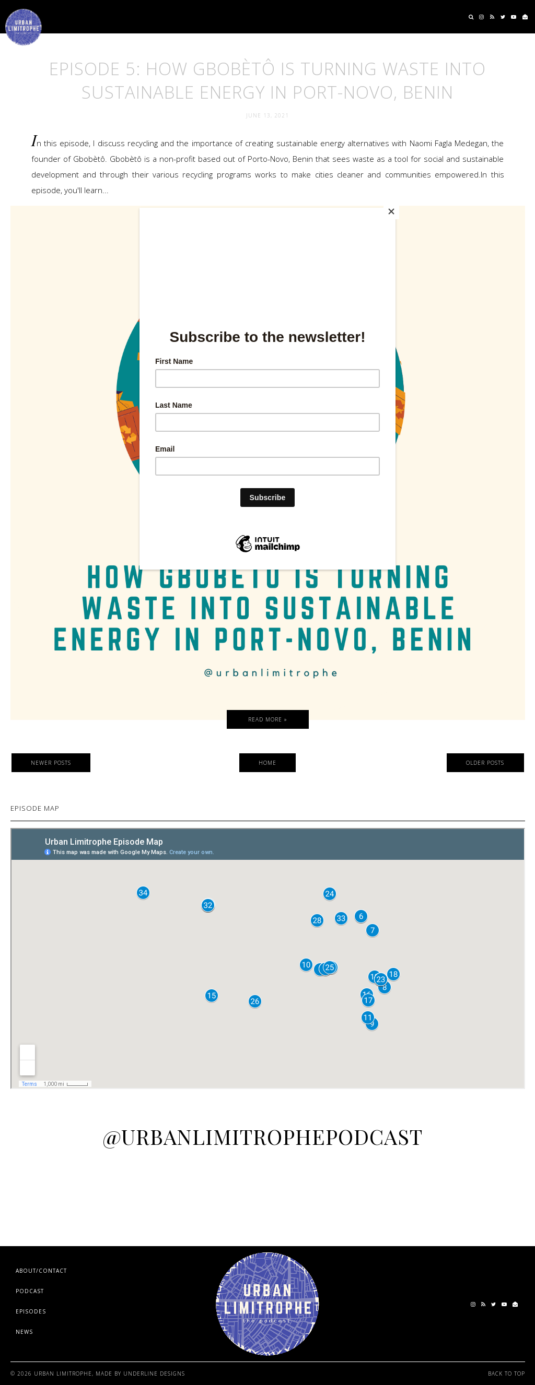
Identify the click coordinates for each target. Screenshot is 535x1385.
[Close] (393, 210)
